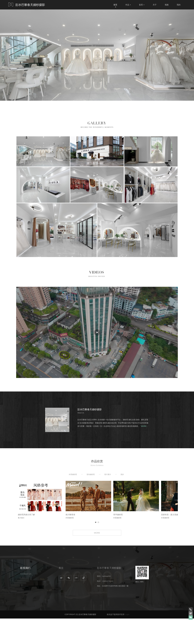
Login (127, 621)
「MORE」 (143, 426)
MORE (97, 538)
